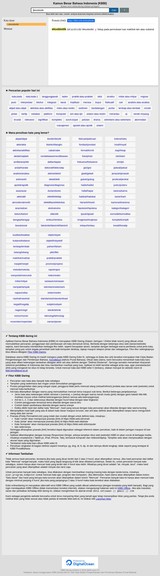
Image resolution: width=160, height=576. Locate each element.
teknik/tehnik (54, 310)
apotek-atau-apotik (82, 125)
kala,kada (17, 96)
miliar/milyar (21, 281)
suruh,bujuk (72, 119)
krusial (17, 119)
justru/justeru (120, 185)
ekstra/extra (54, 208)
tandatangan (97, 108)
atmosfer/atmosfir (21, 202)
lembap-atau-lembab (129, 108)
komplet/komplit (120, 219)
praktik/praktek (54, 258)
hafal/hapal (87, 190)
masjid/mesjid (21, 263)
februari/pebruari (87, 138)
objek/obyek (54, 235)
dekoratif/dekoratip (54, 167)
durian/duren (54, 190)
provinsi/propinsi (54, 263)
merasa (87, 102)
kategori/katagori (120, 208)
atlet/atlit (21, 196)
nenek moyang (141, 114)
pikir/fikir (54, 252)
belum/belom (21, 214)
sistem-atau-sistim (96, 114)
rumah (147, 108)
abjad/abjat (21, 138)
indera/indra (120, 138)
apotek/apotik (21, 185)
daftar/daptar (54, 162)
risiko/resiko (54, 275)
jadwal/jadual (120, 167)
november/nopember (21, 321)
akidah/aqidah (21, 156)
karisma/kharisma (120, 202)
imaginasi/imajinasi (87, 219)
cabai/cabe (54, 150)
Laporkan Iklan (103, 499)
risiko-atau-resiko (66, 108)
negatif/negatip (21, 304)
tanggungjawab (50, 96)
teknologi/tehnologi (54, 315)
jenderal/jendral (120, 179)
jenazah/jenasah (120, 173)
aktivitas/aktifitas (21, 150)
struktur (111, 96)
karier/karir (120, 196)
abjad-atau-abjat (17, 108)
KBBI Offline (124, 488)
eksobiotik (13, 24)
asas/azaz (21, 190)
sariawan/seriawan (54, 281)
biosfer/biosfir (54, 138)
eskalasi (35, 114)
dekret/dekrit (54, 173)
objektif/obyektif (54, 240)
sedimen (83, 108)
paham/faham (54, 246)
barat (63, 102)
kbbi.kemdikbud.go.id (17, 370)
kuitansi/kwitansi (21, 240)
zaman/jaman (54, 321)
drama (97, 119)
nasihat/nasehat (21, 298)
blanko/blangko (54, 144)
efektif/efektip (54, 196)
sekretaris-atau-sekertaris (117, 119)
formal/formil (87, 150)
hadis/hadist (87, 185)
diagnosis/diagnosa (54, 185)
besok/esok (21, 225)
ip (126, 114)
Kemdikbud (55, 359)
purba (111, 108)
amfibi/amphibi (21, 162)
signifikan (43, 119)
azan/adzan (21, 208)
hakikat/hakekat (87, 196)
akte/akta (21, 144)
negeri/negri (21, 310)
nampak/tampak (21, 287)
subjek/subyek (54, 304)
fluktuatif (109, 102)
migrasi (144, 96)
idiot (100, 96)
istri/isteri (120, 156)
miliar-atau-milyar (128, 96)
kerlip (24, 114)
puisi (13, 102)
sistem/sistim (54, 292)
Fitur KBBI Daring (37, 352)
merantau (114, 114)
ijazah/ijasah (87, 214)
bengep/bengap (21, 219)
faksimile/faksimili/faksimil (54, 225)
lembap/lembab (21, 246)
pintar (14, 114)
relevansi (29, 119)
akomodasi (140, 119)
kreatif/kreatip (120, 225)
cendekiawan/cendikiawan (54, 156)
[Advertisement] (103, 56)
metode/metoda (21, 269)
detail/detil (54, 179)
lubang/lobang (21, 252)
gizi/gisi (87, 167)
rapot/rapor (54, 269)
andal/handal (21, 167)
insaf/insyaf (120, 144)
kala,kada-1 (32, 96)
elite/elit (54, 214)
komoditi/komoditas (120, 214)
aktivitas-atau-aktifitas (41, 108)
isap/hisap (120, 150)
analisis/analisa (21, 173)
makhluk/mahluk (21, 258)
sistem (99, 125)
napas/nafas (21, 292)
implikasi (74, 102)
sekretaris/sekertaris (54, 287)
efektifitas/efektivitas (54, 202)
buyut (98, 102)
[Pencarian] (70, 10)
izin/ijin (120, 162)
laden (65, 96)
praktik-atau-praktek (82, 96)
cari (121, 102)
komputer (61, 114)
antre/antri (21, 179)
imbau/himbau (87, 225)
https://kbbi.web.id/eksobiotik (81, 20)
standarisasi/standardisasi (54, 298)
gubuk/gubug (87, 179)
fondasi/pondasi (87, 144)
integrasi (51, 102)
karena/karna (120, 190)
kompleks (57, 119)
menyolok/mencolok (21, 275)
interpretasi (26, 102)
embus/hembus (54, 219)
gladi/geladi (87, 173)
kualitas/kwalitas (21, 235)
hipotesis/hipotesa (87, 208)
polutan (86, 119)
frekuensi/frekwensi (87, 162)
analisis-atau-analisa (139, 102)
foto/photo (87, 156)
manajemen (63, 125)
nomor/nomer (21, 315)
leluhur (39, 102)
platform (48, 114)
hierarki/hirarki (87, 202)
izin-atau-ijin (76, 114)
